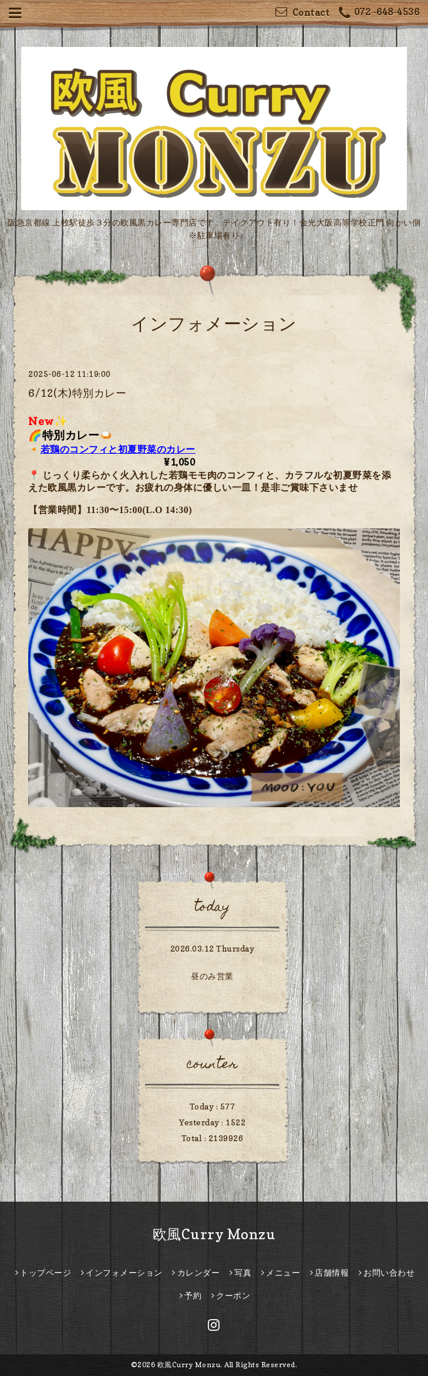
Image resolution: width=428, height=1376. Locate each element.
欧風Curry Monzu (214, 1234)
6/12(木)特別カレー (77, 393)
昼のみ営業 (212, 976)
